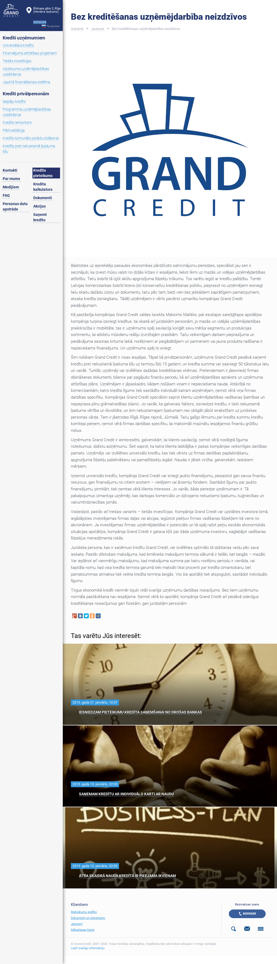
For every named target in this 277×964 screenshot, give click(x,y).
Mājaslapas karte (82, 930)
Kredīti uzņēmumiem (24, 37)
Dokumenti (42, 198)
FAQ (6, 195)
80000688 (249, 913)
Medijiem (11, 187)
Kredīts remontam (17, 122)
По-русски (53, 26)
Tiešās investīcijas (17, 61)
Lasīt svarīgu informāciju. (88, 948)
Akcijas (39, 206)
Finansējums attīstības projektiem (30, 53)
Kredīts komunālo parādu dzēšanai (31, 138)
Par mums (11, 178)
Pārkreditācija (14, 130)
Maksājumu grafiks (84, 912)
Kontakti (10, 170)
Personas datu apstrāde (15, 206)
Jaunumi (77, 924)
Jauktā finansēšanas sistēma (26, 82)
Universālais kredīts (18, 45)
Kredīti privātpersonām (26, 93)
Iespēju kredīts (14, 101)
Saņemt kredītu (40, 217)
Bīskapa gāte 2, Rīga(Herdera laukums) (47, 10)
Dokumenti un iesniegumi (88, 918)
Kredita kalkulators (42, 187)
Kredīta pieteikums (42, 173)
